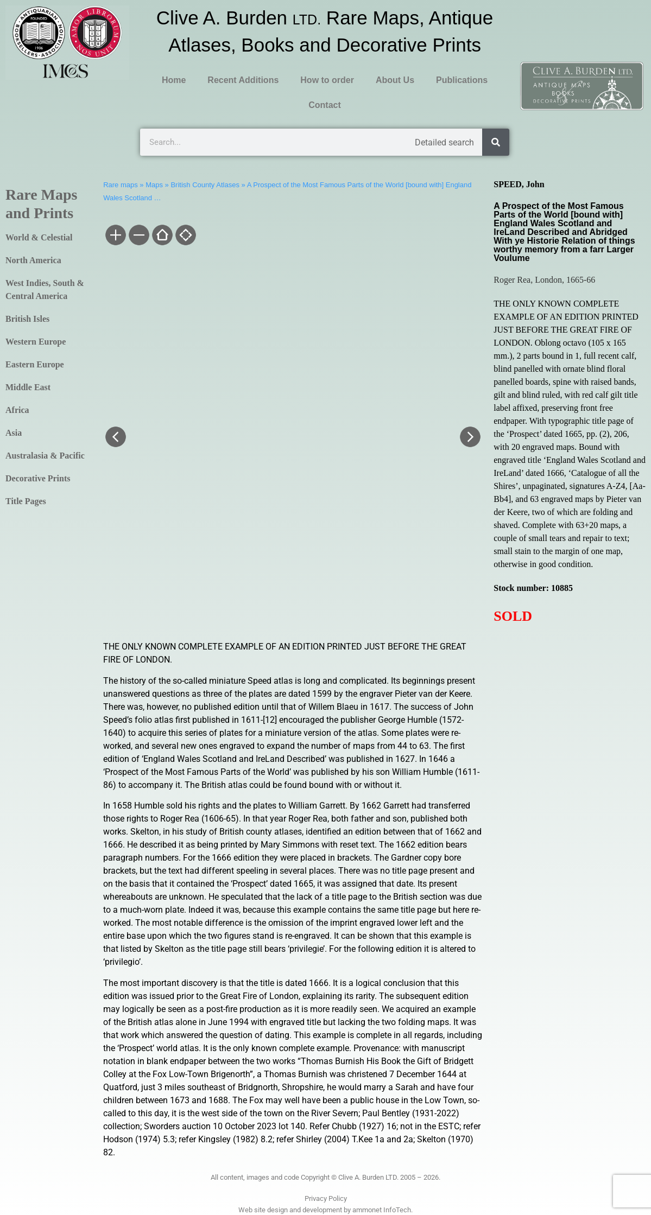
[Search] (495, 142)
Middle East (27, 387)
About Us (395, 80)
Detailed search (444, 142)
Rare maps (120, 185)
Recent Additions (243, 80)
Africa (17, 410)
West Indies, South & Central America (44, 289)
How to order (327, 80)
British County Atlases (204, 185)
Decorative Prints (38, 478)
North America (33, 260)
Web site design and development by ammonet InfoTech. (325, 1210)
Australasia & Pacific (45, 455)
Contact (324, 105)
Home (174, 80)
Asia (13, 432)
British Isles (27, 318)
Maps (154, 185)
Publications (462, 80)
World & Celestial (39, 237)
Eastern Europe (34, 364)
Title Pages (25, 501)
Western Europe (35, 341)
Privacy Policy (326, 1198)
